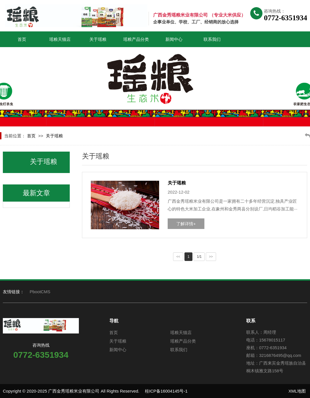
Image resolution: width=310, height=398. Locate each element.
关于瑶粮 (97, 39)
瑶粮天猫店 (60, 39)
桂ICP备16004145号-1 (166, 391)
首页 (22, 39)
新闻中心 (173, 39)
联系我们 (212, 39)
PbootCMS (40, 291)
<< (178, 257)
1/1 (199, 257)
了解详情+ (186, 223)
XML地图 (297, 391)
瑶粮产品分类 (136, 39)
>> (211, 257)
